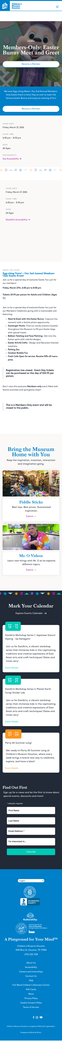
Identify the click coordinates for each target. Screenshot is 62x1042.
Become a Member (31, 64)
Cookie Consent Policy (31, 1003)
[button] (57, 7)
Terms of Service (31, 1007)
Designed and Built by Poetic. (31, 1032)
